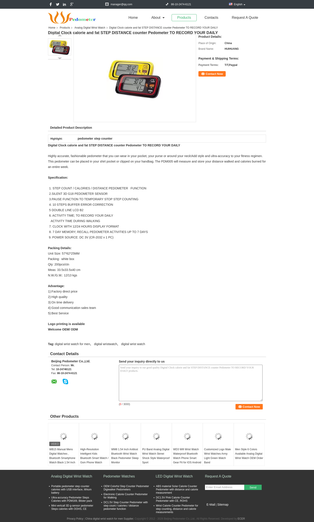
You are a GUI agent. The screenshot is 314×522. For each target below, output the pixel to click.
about (155, 17)
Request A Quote (245, 17)
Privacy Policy (75, 518)
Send (252, 487)
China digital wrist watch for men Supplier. (110, 518)
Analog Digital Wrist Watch (89, 27)
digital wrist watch (133, 344)
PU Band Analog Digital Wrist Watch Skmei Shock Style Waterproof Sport (156, 456)
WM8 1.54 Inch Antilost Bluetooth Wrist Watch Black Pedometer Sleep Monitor (124, 456)
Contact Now (214, 73)
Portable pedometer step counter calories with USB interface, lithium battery (71, 489)
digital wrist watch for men (72, 344)
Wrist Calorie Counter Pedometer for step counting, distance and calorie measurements (177, 509)
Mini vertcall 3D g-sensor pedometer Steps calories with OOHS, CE (72, 507)
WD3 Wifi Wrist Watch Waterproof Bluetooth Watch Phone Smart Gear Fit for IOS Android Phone (187, 458)
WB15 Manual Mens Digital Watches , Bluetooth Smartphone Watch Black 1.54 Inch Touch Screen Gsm (62, 458)
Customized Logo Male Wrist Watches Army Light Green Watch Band (217, 456)
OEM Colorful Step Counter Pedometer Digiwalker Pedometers (126, 488)
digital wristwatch (105, 344)
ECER (241, 518)
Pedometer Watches (119, 476)
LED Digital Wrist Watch (174, 476)
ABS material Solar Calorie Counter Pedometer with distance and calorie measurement (177, 489)
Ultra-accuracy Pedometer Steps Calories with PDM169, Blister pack (71, 499)
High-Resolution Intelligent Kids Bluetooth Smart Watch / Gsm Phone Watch (94, 456)
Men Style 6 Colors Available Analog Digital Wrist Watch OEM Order (249, 454)
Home (133, 17)
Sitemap (222, 504)
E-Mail (210, 504)
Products (184, 17)
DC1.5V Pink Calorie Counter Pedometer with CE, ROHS (173, 499)
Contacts (211, 17)
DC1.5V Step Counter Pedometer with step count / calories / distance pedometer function (126, 505)
